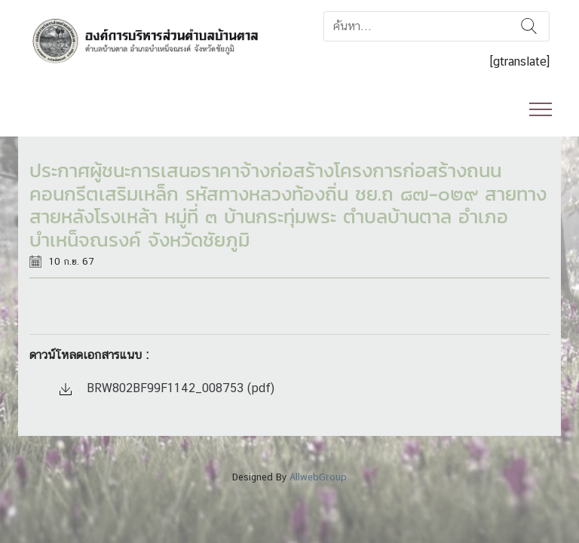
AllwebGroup (318, 477)
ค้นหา (529, 26)
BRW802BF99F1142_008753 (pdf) (167, 388)
